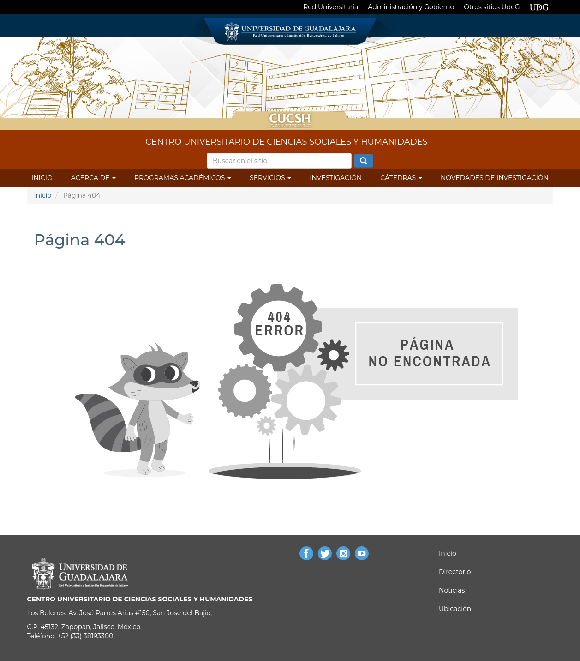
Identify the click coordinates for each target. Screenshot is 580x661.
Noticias (452, 590)
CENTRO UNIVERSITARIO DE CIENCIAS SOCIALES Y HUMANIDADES (286, 142)
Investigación (336, 178)
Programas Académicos (182, 178)
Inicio (42, 178)
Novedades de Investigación (495, 178)
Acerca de (93, 178)
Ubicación (455, 609)
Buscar (363, 161)
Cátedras (401, 178)
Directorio (455, 572)
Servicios (270, 178)
